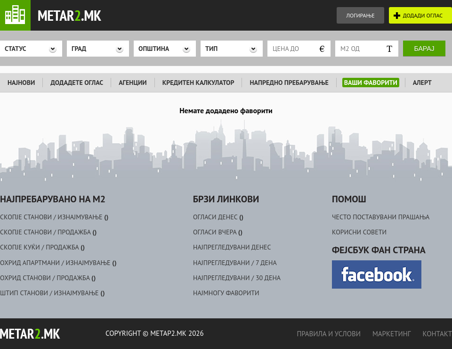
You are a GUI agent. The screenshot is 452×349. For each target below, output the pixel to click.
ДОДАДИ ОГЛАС (423, 15)
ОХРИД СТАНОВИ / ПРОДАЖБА (48, 278)
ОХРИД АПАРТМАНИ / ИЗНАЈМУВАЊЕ (58, 262)
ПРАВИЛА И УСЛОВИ (328, 333)
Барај (424, 48)
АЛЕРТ (422, 82)
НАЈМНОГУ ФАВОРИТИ (226, 293)
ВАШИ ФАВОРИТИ (370, 82)
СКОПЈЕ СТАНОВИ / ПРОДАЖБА (48, 232)
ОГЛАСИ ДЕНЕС (218, 217)
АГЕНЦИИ (133, 82)
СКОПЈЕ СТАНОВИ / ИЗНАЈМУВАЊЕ (54, 217)
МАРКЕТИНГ (391, 333)
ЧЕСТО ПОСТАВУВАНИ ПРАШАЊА (380, 217)
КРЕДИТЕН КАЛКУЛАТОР (198, 82)
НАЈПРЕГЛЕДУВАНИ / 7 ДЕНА (235, 262)
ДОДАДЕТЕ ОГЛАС (76, 82)
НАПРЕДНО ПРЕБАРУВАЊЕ (289, 82)
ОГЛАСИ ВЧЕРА (217, 232)
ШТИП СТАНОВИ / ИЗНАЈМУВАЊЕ (52, 293)
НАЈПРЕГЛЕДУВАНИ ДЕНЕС (232, 247)
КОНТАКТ (437, 333)
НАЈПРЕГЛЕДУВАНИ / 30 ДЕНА (237, 278)
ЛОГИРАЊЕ (360, 15)
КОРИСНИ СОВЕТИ (359, 232)
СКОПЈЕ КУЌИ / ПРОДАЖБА (42, 247)
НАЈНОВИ (21, 82)
